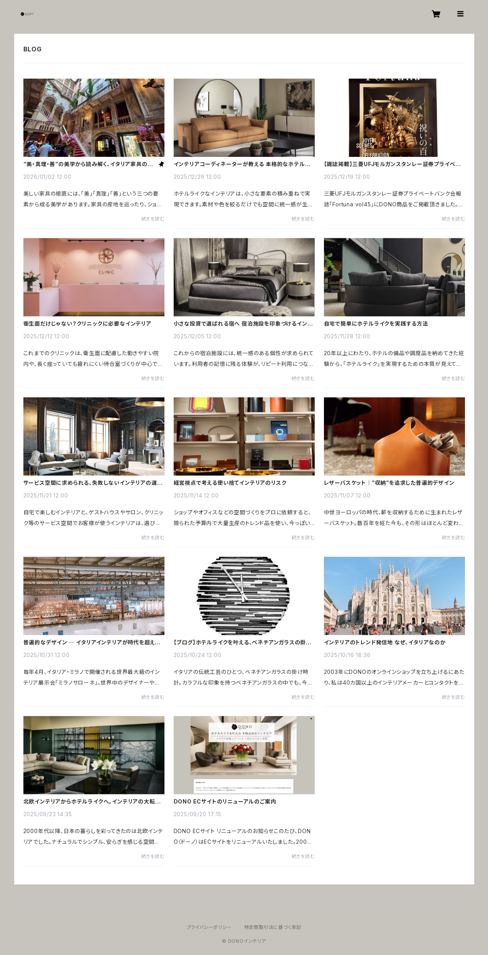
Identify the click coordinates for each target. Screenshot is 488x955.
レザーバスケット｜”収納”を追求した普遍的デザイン (389, 483)
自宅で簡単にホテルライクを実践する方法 (376, 323)
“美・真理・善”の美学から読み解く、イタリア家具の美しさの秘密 (88, 164)
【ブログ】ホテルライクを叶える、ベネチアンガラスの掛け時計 (243, 642)
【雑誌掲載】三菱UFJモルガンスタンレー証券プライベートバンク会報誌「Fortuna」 (393, 164)
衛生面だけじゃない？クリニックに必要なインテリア (87, 323)
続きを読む (152, 219)
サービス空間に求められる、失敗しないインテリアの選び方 (93, 483)
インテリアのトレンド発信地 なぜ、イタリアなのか (385, 642)
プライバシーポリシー (209, 927)
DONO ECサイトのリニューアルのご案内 (225, 801)
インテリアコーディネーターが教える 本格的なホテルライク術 (242, 164)
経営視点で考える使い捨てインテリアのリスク (230, 483)
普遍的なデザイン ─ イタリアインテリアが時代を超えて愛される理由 (91, 642)
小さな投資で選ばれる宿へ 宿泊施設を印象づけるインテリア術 (243, 323)
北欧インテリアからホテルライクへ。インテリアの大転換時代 (92, 801)
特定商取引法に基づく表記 (273, 927)
